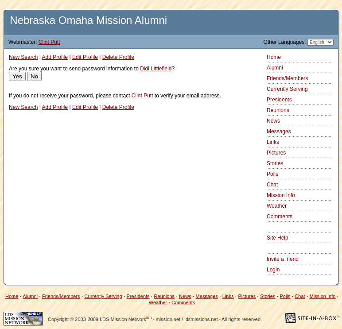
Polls (272, 174)
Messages (279, 131)
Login (273, 270)
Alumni (275, 68)
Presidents (279, 100)
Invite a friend (283, 259)
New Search (23, 57)
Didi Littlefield (155, 69)
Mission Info (281, 195)
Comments (279, 216)
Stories (275, 163)
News (273, 121)
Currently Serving (287, 89)
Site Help (277, 238)
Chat (272, 185)
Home (274, 57)
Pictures (276, 153)
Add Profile (55, 57)
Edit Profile (85, 57)
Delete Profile (118, 57)
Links (273, 142)
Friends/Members (287, 78)
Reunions (278, 110)
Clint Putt (49, 42)
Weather (277, 206)
